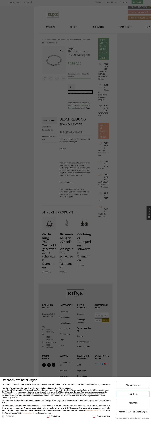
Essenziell (8, 416)
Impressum (145, 418)
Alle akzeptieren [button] (133, 385)
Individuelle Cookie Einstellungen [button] (133, 411)
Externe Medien (101, 416)
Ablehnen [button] (133, 403)
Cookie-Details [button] (120, 418)
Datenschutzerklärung (93, 410)
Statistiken (53, 416)
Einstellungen (27, 413)
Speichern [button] (133, 394)
